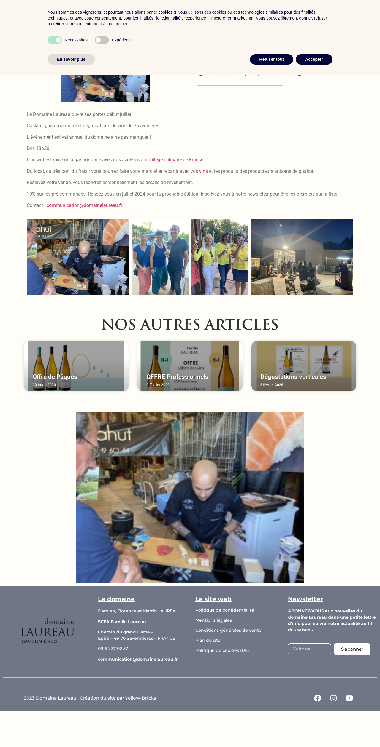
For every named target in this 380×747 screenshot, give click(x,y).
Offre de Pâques (55, 376)
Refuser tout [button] (271, 730)
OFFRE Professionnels (177, 376)
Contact (259, 16)
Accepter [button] (314, 730)
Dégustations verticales (293, 376)
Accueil (109, 16)
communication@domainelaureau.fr (138, 659)
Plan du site (208, 640)
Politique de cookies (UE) (222, 650)
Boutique (141, 16)
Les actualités (221, 16)
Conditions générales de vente (228, 630)
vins (203, 171)
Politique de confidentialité (224, 610)
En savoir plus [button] (71, 730)
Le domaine (178, 16)
